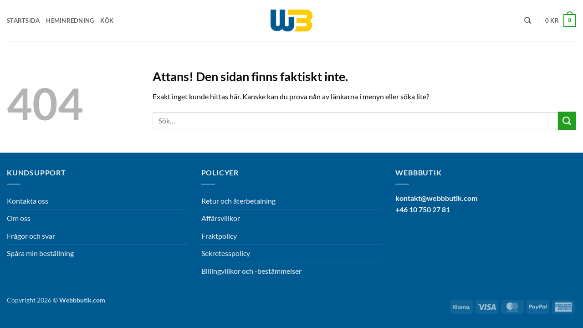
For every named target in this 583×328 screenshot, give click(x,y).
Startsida (23, 20)
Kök (106, 20)
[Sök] (527, 20)
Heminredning (70, 20)
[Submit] (567, 120)
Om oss (19, 218)
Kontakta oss (27, 200)
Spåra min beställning (40, 253)
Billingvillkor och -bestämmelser (251, 270)
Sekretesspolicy (225, 253)
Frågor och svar (31, 235)
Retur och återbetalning (238, 200)
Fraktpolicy (219, 235)
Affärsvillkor (220, 218)
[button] (560, 20)
